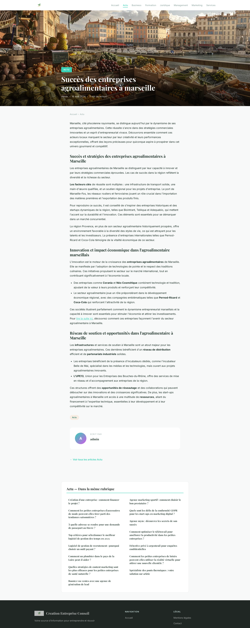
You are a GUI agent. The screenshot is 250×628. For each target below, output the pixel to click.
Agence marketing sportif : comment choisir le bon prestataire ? (155, 501)
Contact (177, 623)
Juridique (165, 5)
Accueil (115, 5)
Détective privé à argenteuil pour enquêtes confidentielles (153, 547)
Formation (150, 5)
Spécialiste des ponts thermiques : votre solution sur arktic (151, 572)
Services (211, 5)
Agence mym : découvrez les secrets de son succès (153, 522)
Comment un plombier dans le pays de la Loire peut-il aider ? (91, 558)
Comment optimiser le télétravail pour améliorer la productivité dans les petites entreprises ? (152, 535)
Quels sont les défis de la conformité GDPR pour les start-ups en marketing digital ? (153, 512)
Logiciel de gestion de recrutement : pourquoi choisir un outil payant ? (93, 547)
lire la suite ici (84, 318)
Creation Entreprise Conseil (61, 613)
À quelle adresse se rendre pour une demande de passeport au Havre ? (94, 526)
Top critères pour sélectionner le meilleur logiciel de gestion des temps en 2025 (91, 536)
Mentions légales (182, 617)
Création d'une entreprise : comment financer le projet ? (93, 501)
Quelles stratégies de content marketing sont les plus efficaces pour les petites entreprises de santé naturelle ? (93, 570)
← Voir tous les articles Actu (86, 459)
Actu (125, 5)
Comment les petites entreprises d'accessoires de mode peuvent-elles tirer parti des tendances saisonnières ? (94, 514)
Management (181, 5)
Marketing (197, 5)
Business (136, 5)
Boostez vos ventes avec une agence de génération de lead (89, 582)
